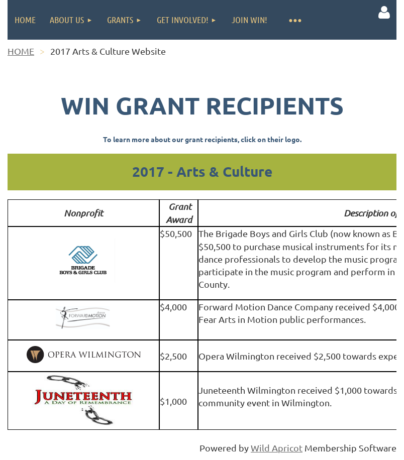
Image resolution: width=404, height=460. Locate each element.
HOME (21, 51)
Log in (383, 12)
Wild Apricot (276, 447)
